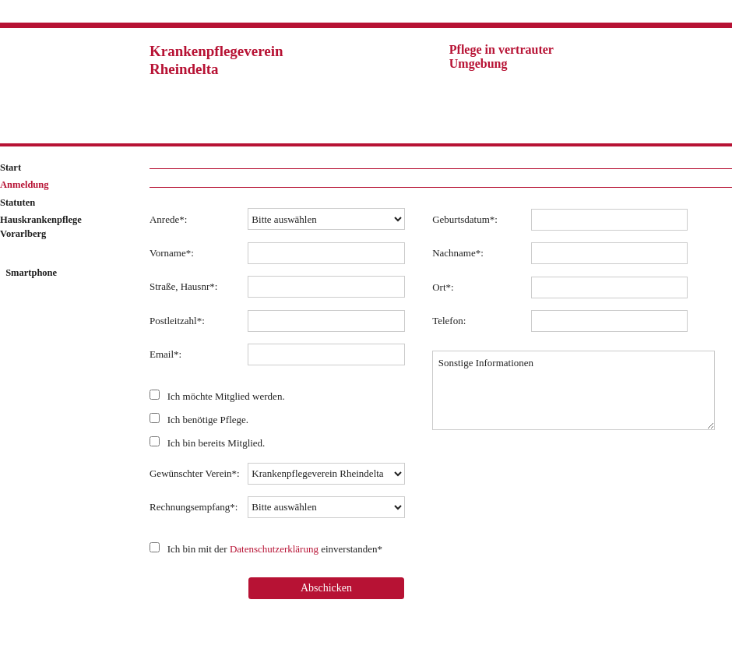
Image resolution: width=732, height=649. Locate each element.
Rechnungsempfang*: (194, 507)
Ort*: (442, 287)
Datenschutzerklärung (274, 549)
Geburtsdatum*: (465, 219)
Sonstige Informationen (573, 390)
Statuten (17, 202)
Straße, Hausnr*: (183, 286)
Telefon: (449, 320)
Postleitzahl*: (177, 320)
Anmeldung (24, 184)
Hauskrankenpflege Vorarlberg (41, 226)
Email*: (165, 354)
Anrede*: (168, 219)
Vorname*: (172, 253)
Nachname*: (458, 253)
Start (10, 167)
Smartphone (30, 272)
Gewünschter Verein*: (195, 473)
